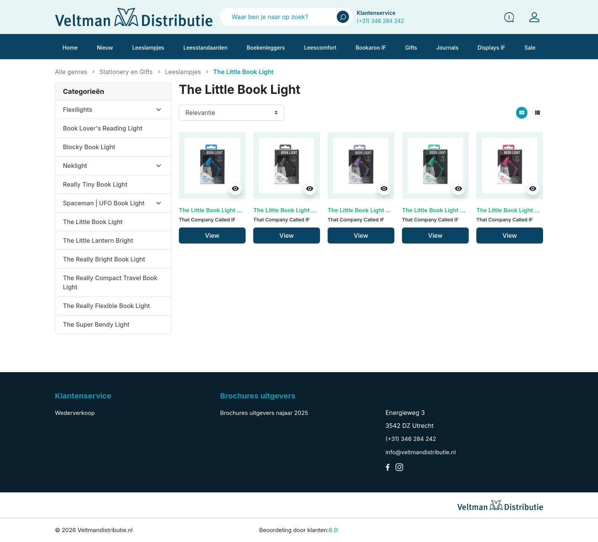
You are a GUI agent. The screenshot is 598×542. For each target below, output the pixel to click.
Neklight (75, 165)
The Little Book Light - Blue (216, 210)
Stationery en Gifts (126, 72)
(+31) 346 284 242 (380, 21)
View (212, 235)
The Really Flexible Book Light (106, 306)
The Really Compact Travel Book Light (110, 282)
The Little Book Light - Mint (439, 210)
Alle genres (71, 72)
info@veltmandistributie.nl (421, 452)
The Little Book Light (92, 222)
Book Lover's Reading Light (102, 128)
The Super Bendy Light (96, 324)
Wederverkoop (75, 412)
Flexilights (77, 109)
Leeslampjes (183, 72)
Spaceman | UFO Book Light (104, 203)
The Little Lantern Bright (98, 240)
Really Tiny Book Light (95, 184)
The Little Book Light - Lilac (365, 210)
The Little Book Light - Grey (290, 210)
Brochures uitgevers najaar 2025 (264, 412)
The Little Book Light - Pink (513, 210)
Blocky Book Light (89, 147)
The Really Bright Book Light (104, 259)
